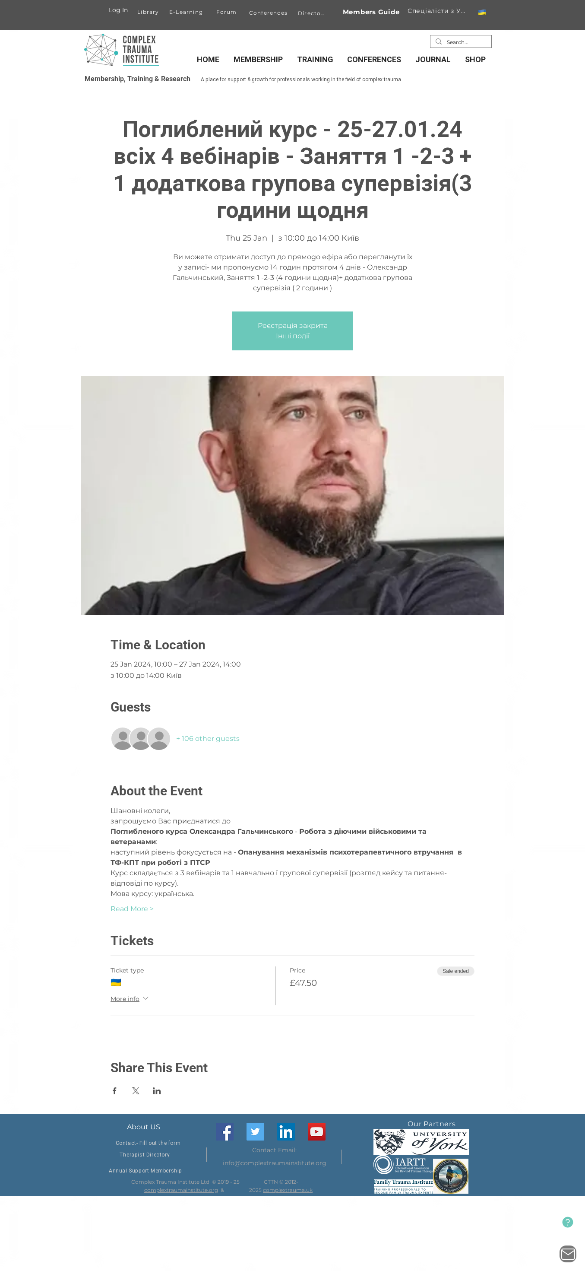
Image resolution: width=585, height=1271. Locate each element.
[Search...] (460, 42)
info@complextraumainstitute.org (274, 1163)
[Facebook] (225, 1132)
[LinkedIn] (286, 1132)
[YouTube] (317, 1132)
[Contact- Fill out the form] (148, 1143)
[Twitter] (255, 1132)
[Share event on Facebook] (115, 1090)
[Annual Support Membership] (146, 1171)
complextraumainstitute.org (181, 1190)
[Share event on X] (136, 1090)
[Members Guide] (371, 12)
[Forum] (227, 12)
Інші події (293, 336)
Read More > (132, 909)
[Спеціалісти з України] (438, 11)
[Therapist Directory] (144, 1155)
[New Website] (567, 1222)
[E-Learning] (187, 12)
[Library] (149, 12)
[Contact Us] (568, 1254)
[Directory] (313, 13)
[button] (482, 12)
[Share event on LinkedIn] (157, 1090)
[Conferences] (269, 13)
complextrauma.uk (288, 1190)
